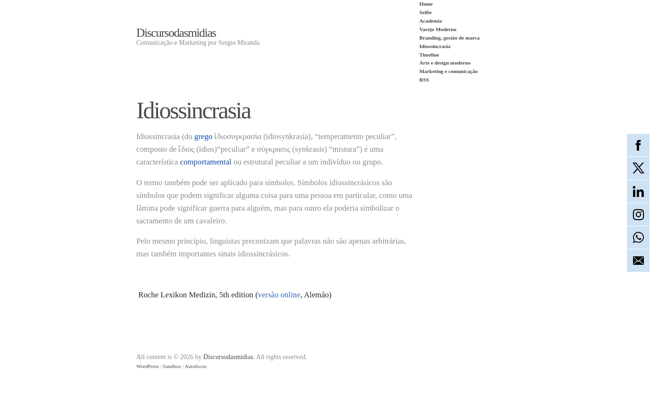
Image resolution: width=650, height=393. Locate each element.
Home (426, 4)
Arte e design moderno (444, 63)
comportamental (206, 161)
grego (203, 136)
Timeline (429, 54)
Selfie (425, 12)
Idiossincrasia (434, 46)
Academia (430, 21)
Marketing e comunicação (448, 71)
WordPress (147, 366)
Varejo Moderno (438, 29)
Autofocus (195, 366)
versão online (279, 294)
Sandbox (172, 366)
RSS (424, 79)
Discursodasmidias (176, 32)
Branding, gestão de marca (449, 38)
